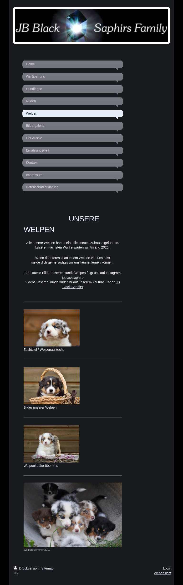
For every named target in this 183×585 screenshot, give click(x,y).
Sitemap (47, 568)
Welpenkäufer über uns (41, 466)
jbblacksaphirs (72, 278)
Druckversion (26, 568)
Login (167, 568)
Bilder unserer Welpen (40, 407)
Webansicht (162, 573)
